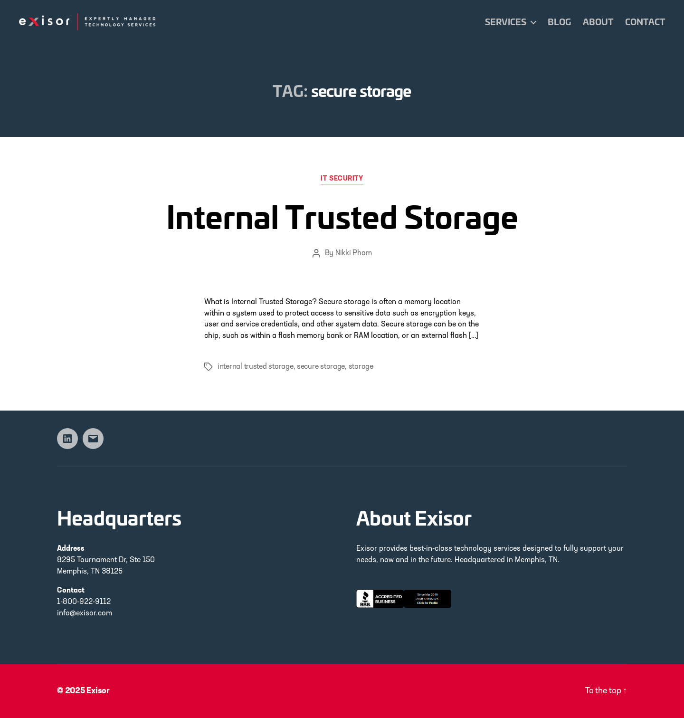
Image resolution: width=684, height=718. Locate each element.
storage (361, 367)
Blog (559, 22)
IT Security (342, 178)
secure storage (321, 367)
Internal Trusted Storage (342, 215)
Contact (645, 22)
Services (505, 22)
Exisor (98, 691)
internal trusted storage (256, 367)
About (598, 22)
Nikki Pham (353, 253)
